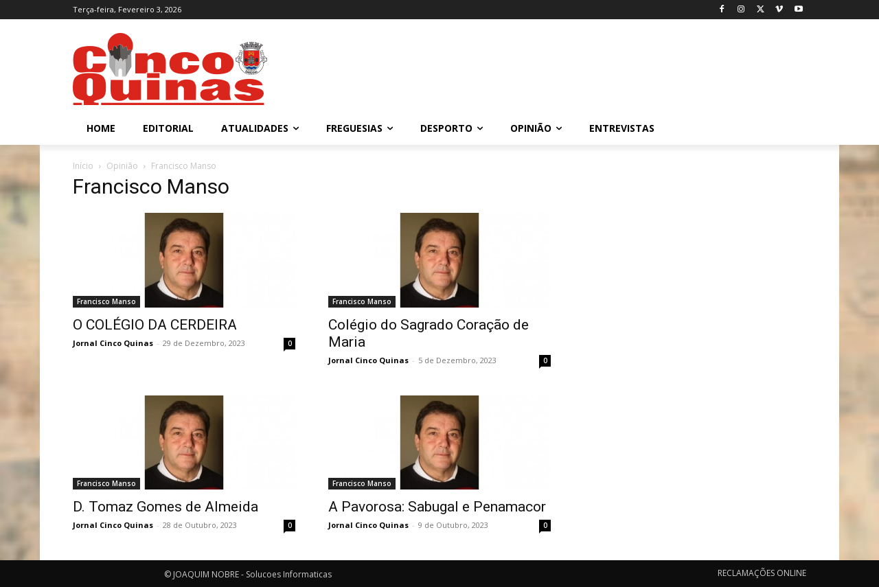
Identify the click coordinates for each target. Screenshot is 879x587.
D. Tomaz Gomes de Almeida (165, 506)
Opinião (122, 166)
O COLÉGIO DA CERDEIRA (155, 324)
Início (83, 166)
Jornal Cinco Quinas (113, 343)
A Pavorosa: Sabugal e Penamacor (437, 506)
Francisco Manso (106, 301)
